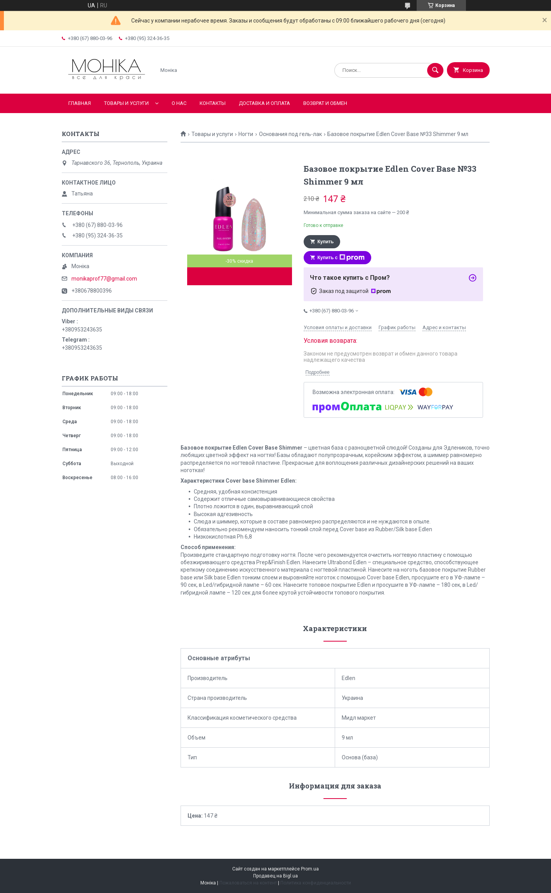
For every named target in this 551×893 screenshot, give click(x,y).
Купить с (341, 257)
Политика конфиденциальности (315, 883)
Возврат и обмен (325, 103)
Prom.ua (310, 869)
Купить (326, 241)
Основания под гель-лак (290, 134)
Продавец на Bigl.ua (275, 876)
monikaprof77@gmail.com (104, 279)
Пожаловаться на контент (248, 883)
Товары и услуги (126, 103)
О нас (179, 103)
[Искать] (435, 70)
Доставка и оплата (264, 103)
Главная (79, 103)
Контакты (213, 103)
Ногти (245, 134)
